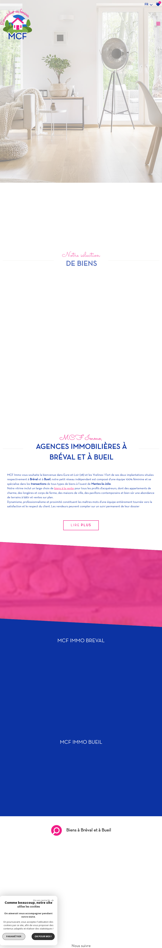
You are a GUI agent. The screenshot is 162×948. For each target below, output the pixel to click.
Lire (81, 798)
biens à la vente (64, 761)
